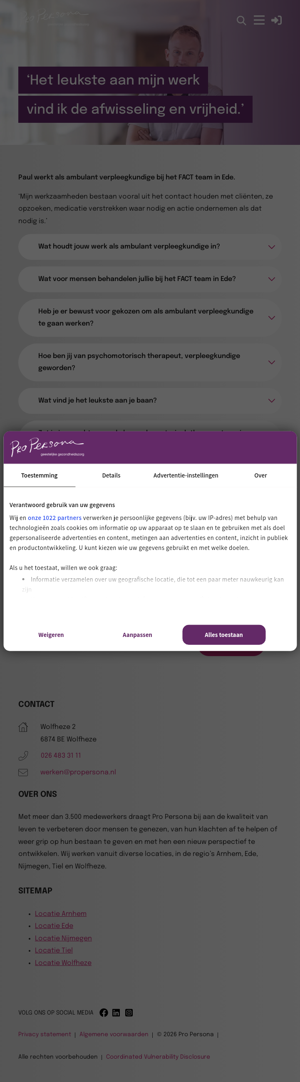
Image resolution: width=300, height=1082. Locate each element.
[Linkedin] (116, 1012)
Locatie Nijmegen (63, 938)
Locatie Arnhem (61, 914)
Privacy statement (44, 1034)
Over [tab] (260, 475)
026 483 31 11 (61, 755)
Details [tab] (111, 475)
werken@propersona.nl (78, 772)
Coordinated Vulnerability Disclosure (158, 1057)
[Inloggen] (276, 20)
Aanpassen (137, 635)
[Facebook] (103, 1012)
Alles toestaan (224, 635)
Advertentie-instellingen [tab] (186, 475)
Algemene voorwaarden (114, 1034)
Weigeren (51, 635)
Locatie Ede (54, 926)
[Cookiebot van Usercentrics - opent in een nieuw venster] (229, 447)
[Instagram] (129, 1012)
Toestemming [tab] (39, 475)
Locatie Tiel (54, 950)
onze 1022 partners (55, 518)
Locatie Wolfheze (63, 963)
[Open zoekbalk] (242, 21)
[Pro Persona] (53, 25)
